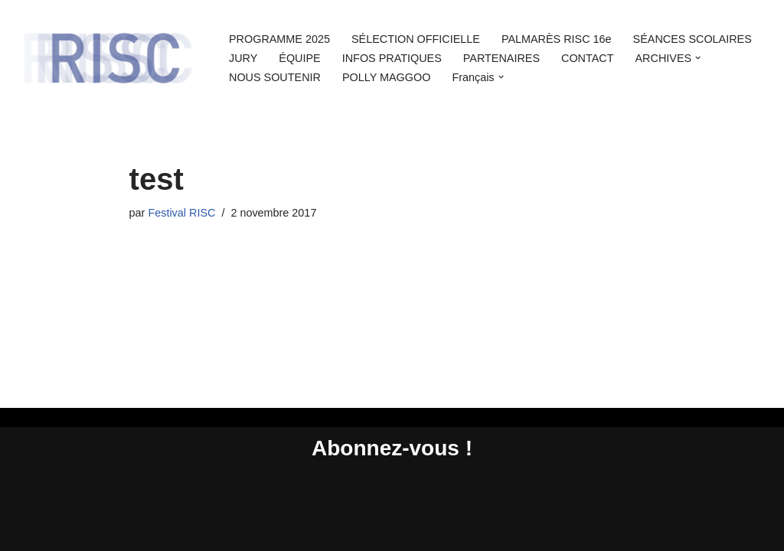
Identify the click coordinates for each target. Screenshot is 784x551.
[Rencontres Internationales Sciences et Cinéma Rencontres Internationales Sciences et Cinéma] (107, 58)
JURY (243, 58)
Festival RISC (181, 213)
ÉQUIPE (299, 58)
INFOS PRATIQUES (392, 58)
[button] (698, 57)
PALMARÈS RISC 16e (556, 39)
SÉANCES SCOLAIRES (692, 39)
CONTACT (587, 58)
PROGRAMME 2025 (279, 39)
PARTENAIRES (501, 58)
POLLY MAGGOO (386, 77)
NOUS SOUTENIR (275, 77)
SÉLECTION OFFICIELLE (415, 39)
